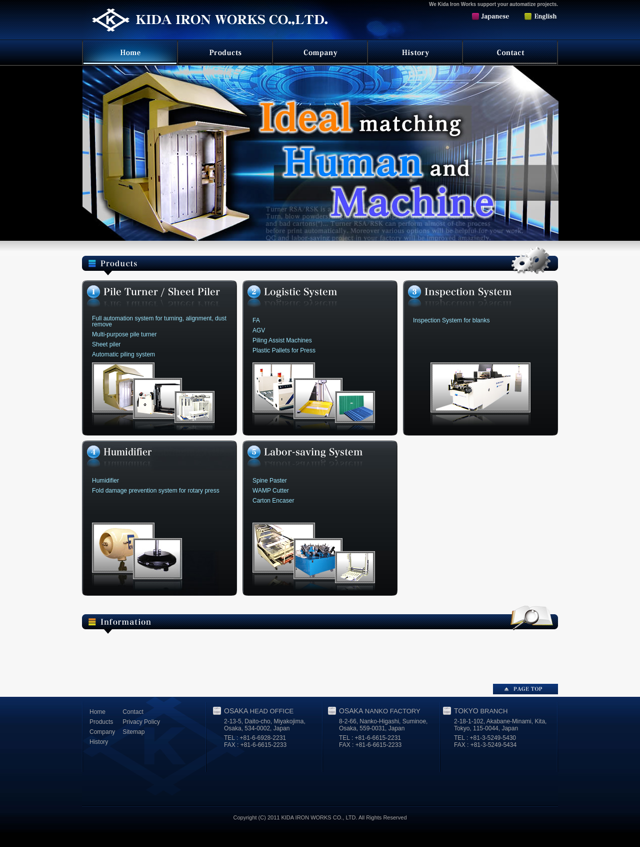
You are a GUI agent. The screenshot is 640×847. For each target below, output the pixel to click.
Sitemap (133, 731)
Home (98, 711)
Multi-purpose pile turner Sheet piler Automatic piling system (159, 336)
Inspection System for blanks (451, 320)
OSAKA (259, 711)
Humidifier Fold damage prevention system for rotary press (156, 485)
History (99, 741)
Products (101, 721)
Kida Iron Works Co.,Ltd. (207, 24)
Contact (132, 711)
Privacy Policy (141, 721)
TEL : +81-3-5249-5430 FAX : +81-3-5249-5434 (485, 741)
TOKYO (481, 711)
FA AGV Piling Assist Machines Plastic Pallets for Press (284, 335)
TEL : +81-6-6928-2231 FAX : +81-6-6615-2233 (255, 741)
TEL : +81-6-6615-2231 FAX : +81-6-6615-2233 (370, 741)
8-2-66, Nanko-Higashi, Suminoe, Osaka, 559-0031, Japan (383, 725)
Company (102, 731)
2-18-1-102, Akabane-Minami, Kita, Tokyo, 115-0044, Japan (500, 725)
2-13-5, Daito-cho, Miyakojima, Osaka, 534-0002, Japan (265, 725)
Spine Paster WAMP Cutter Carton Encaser (273, 490)
